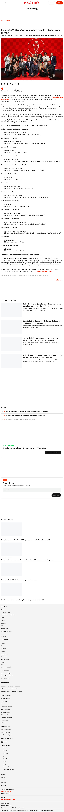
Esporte (3, 651)
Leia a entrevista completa (44, 271)
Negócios (3, 636)
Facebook (3, 785)
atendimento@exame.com (8, 799)
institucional (4, 810)
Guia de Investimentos (7, 675)
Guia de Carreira (5, 678)
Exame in (5, 748)
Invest (2, 634)
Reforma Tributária (6, 715)
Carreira (3, 620)
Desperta (5, 753)
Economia (3, 623)
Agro (4, 764)
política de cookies (21, 810)
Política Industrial (5, 723)
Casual (5, 479)
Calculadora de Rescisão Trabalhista (10, 686)
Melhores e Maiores (6, 729)
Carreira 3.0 (6, 750)
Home (2, 20)
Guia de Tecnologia (6, 673)
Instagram (3, 782)
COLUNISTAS (4, 639)
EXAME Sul (4, 701)
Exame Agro (4, 654)
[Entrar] (59, 2)
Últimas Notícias (5, 612)
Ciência (3, 662)
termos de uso (12, 810)
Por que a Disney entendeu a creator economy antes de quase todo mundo (24, 415)
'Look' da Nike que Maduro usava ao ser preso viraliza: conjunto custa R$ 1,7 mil (26, 411)
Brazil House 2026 (6, 698)
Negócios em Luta (5, 720)
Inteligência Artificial (6, 631)
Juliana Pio (6, 87)
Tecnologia (4, 656)
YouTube (3, 777)
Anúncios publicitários (24, 275)
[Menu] (2, 3)
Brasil (2, 617)
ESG (2, 626)
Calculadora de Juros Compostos (9, 688)
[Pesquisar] (5, 3)
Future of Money (5, 659)
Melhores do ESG (5, 732)
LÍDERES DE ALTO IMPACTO (8, 615)
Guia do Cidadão (5, 670)
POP (2, 665)
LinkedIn (3, 780)
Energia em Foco (5, 709)
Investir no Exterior (6, 712)
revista (5, 742)
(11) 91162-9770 (7, 793)
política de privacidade (32, 810)
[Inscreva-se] (56, 495)
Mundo (3, 643)
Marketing (32, 8)
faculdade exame (8, 738)
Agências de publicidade (40, 275)
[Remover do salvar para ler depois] (18, 84)
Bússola (3, 704)
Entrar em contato (6, 791)
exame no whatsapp (8, 445)
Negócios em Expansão (7, 735)
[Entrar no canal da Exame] (53, 452)
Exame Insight (4, 628)
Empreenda (6, 767)
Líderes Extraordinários (7, 717)
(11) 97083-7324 (7, 805)
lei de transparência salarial (46, 810)
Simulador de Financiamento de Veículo (11, 691)
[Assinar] (51, 2)
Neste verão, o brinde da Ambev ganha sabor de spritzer (19, 420)
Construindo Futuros (6, 706)
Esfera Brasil (10, 557)
